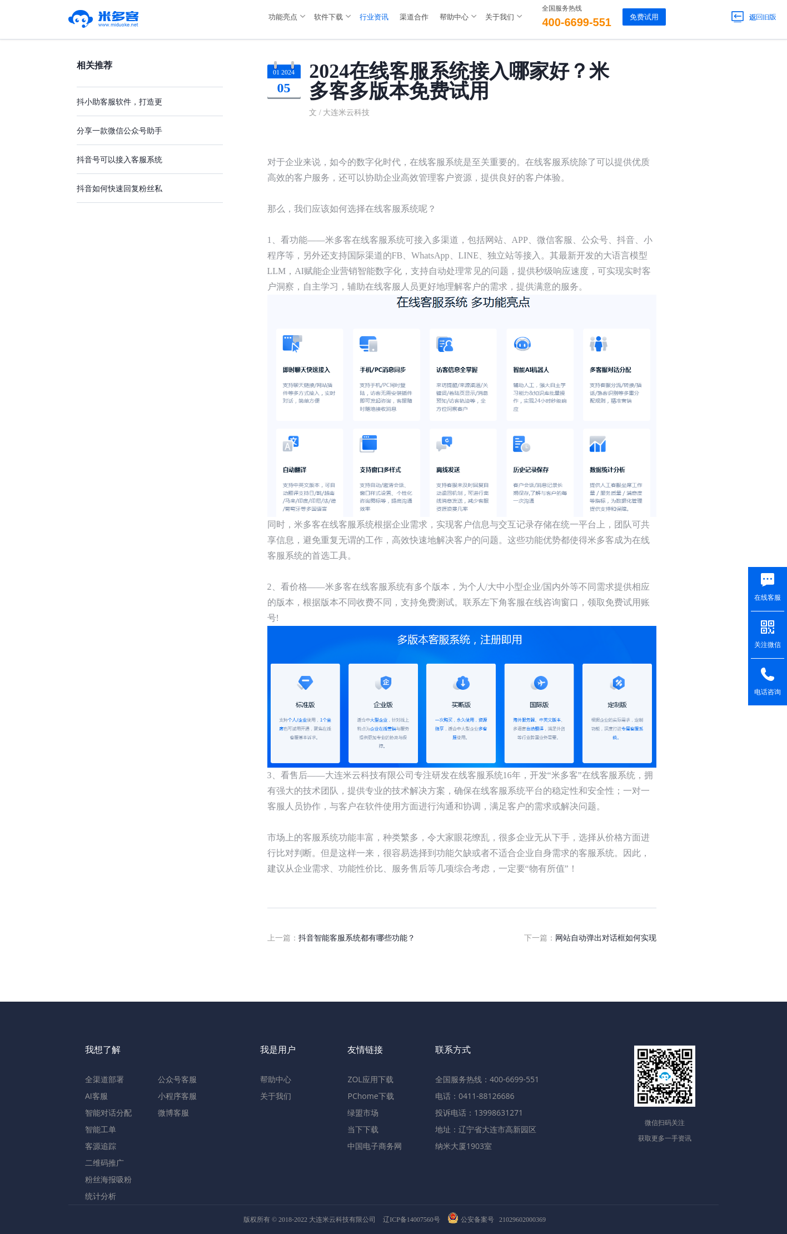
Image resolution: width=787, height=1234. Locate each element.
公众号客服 (177, 1079)
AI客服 (96, 1096)
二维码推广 (104, 1162)
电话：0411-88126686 (475, 1096)
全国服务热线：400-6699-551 (487, 1079)
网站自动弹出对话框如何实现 (605, 937)
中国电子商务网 (374, 1146)
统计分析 (100, 1196)
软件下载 (328, 17)
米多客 (104, 17)
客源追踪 (100, 1146)
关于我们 (499, 17)
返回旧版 (753, 16)
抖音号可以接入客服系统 (119, 159)
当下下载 (362, 1129)
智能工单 (100, 1129)
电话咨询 (767, 692)
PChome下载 (370, 1096)
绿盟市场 (362, 1112)
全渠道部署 (104, 1079)
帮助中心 (454, 17)
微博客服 (173, 1112)
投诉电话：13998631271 (479, 1112)
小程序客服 (177, 1096)
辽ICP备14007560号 (411, 1219)
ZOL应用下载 (370, 1079)
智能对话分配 (108, 1112)
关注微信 (767, 645)
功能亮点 (282, 17)
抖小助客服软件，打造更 (119, 101)
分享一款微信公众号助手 (119, 130)
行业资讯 (374, 17)
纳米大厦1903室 (463, 1146)
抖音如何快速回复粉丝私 (119, 188)
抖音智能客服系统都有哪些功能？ (356, 937)
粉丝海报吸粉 (108, 1179)
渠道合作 (414, 17)
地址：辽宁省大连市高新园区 (485, 1129)
